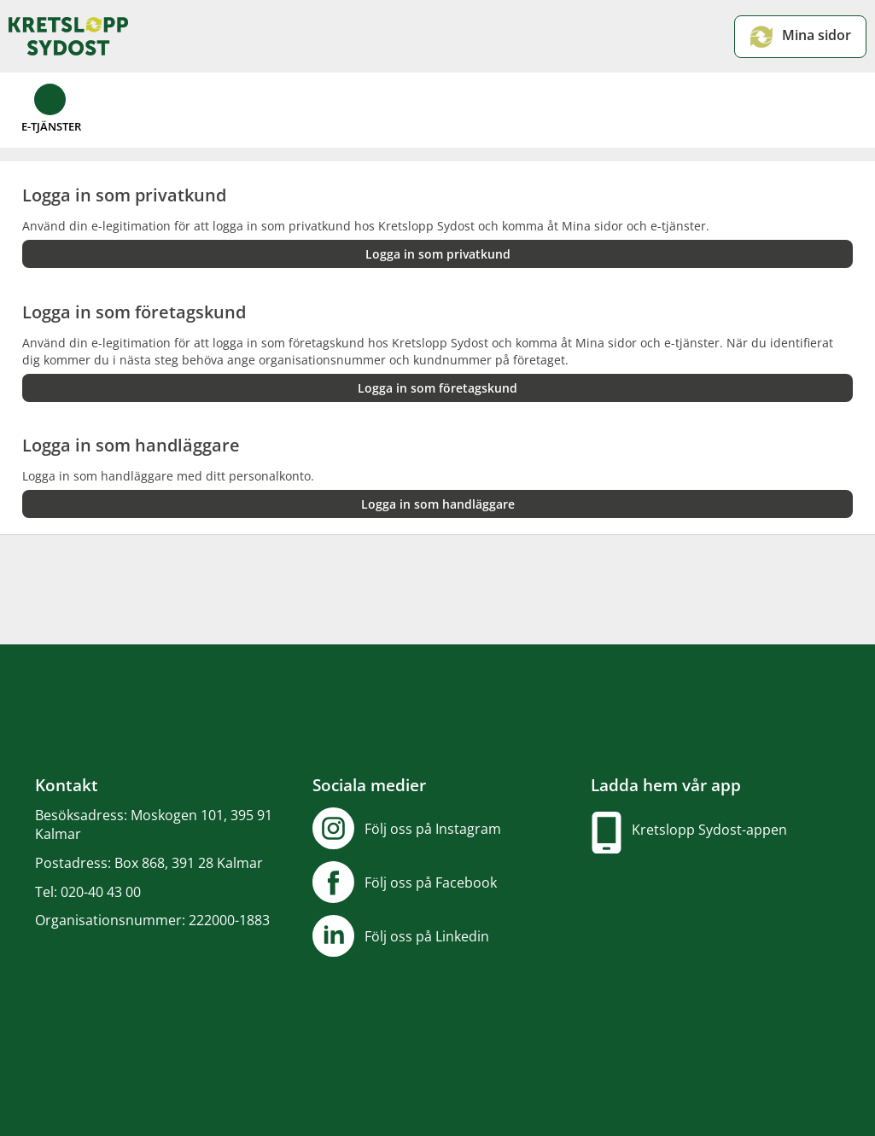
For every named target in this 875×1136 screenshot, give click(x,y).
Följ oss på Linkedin (427, 936)
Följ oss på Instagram (433, 828)
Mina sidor (800, 37)
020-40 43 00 (101, 892)
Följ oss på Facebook (431, 882)
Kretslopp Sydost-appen (709, 829)
